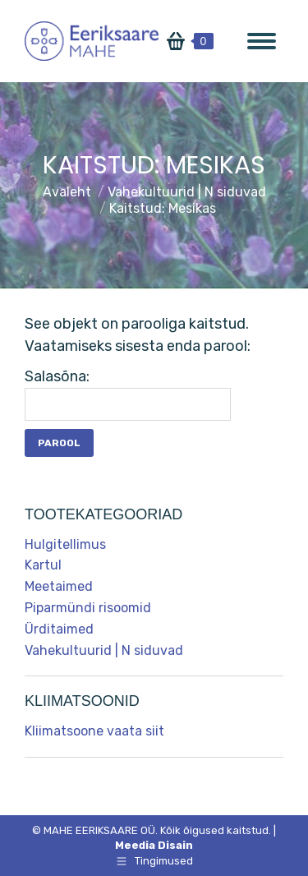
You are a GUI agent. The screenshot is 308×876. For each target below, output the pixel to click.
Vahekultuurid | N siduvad (104, 650)
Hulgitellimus (65, 544)
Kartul (43, 565)
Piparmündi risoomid (88, 608)
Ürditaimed (59, 629)
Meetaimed (59, 586)
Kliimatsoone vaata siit (94, 731)
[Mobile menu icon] (261, 41)
